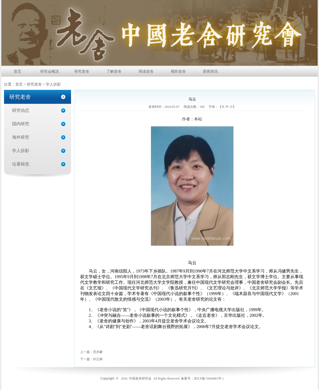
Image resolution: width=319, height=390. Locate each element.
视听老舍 (178, 71)
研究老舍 (81, 71)
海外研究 (20, 137)
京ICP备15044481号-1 (209, 378)
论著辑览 (20, 164)
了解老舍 (113, 71)
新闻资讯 (210, 71)
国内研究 (20, 124)
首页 (17, 71)
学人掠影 (20, 150)
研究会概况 (49, 71)
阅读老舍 (146, 71)
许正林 (98, 359)
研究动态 (20, 110)
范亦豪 (98, 352)
